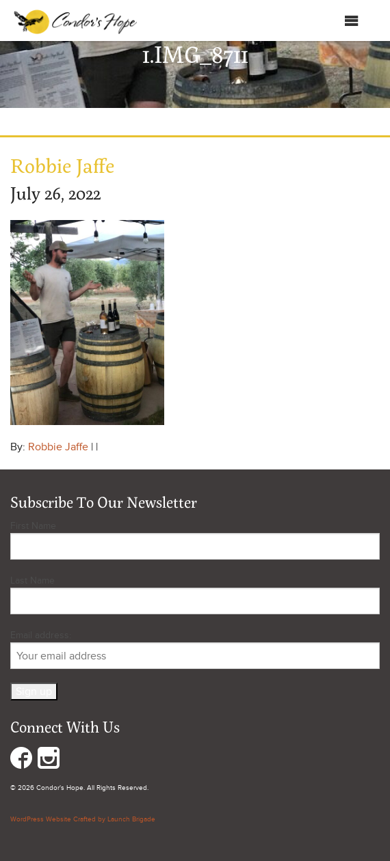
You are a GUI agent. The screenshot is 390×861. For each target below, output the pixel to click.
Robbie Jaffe (58, 447)
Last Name (32, 580)
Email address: (195, 649)
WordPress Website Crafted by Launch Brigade (82, 819)
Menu (337, 20)
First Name (33, 526)
